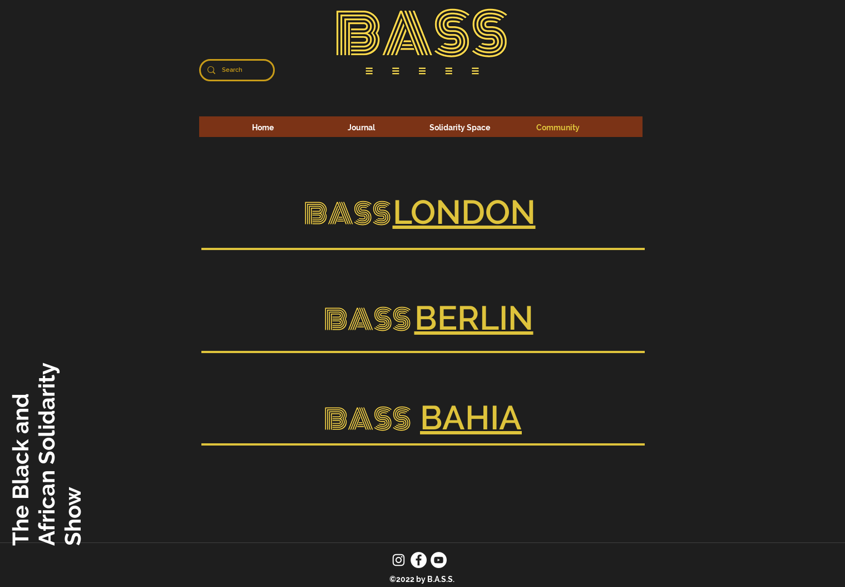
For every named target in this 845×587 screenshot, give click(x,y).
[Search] (236, 70)
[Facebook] (419, 560)
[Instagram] (399, 560)
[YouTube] (439, 560)
